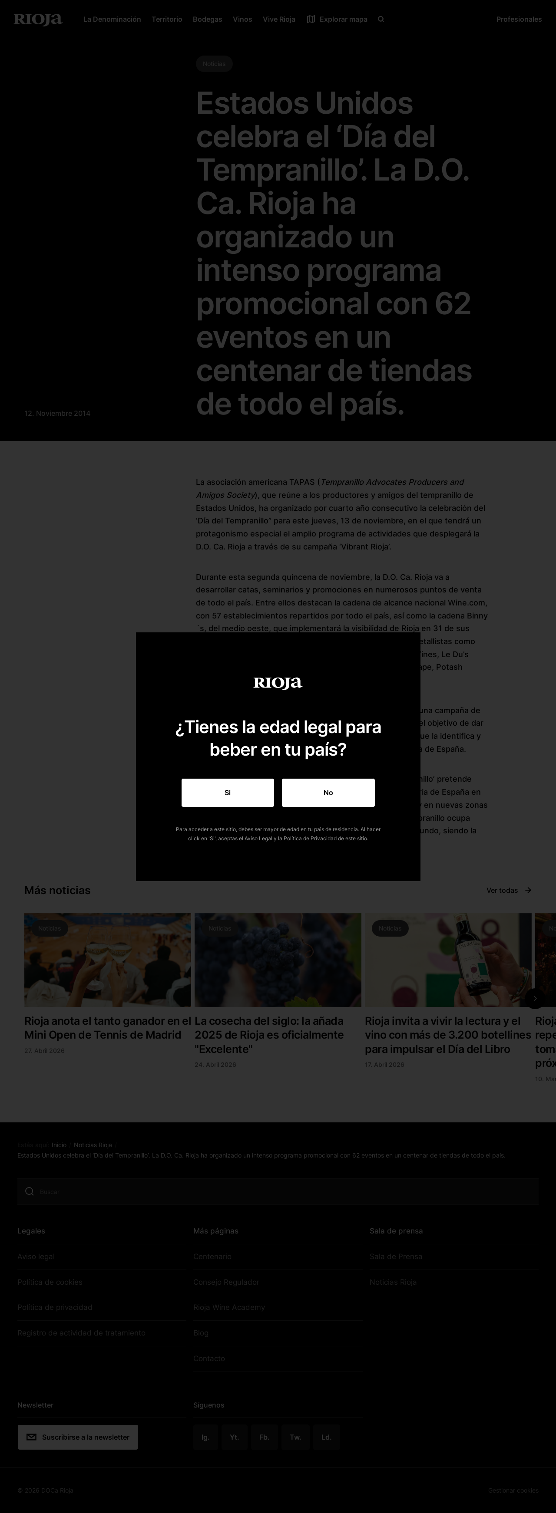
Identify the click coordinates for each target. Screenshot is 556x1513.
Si (228, 792)
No (328, 792)
